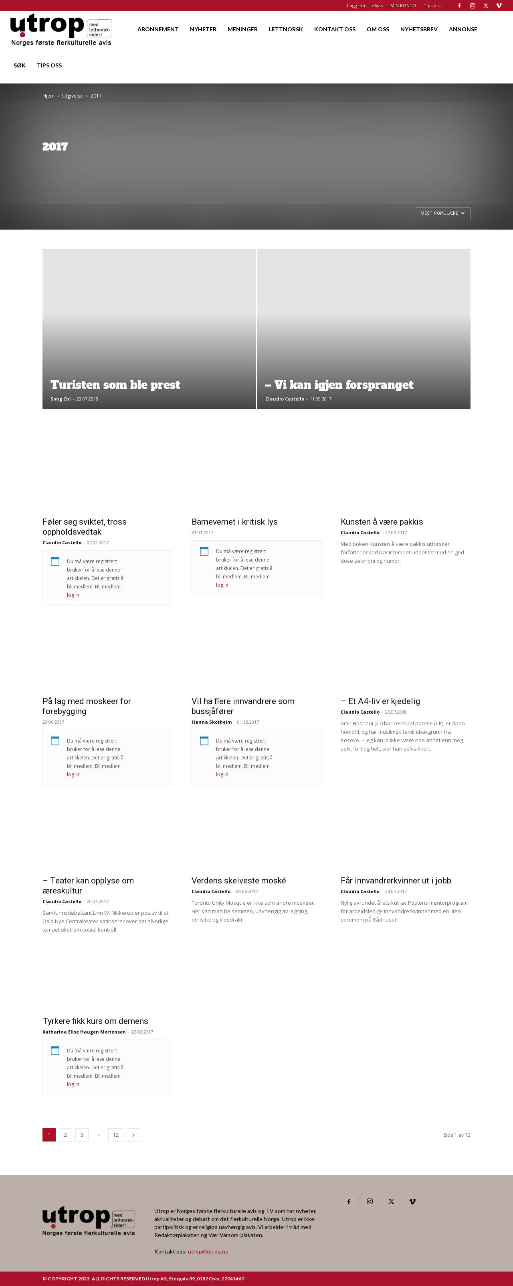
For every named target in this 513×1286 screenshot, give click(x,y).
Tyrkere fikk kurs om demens (95, 1021)
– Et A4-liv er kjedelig (380, 701)
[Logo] (61, 29)
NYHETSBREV (419, 29)
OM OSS (378, 29)
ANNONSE (463, 29)
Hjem (48, 95)
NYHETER (203, 29)
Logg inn (356, 5)
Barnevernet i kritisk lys (235, 522)
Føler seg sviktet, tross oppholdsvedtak (84, 527)
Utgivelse (72, 95)
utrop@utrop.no (208, 1251)
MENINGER (243, 29)
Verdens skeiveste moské (239, 880)
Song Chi (60, 399)
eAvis (377, 5)
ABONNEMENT (158, 29)
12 (116, 1134)
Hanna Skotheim (212, 722)
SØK (20, 65)
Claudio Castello (284, 399)
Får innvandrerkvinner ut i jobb (396, 880)
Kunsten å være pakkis (382, 522)
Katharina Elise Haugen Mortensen (84, 1032)
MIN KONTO (403, 5)
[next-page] (133, 1135)
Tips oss (432, 5)
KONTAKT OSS (334, 29)
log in (73, 595)
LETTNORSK (286, 29)
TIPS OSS (49, 65)
